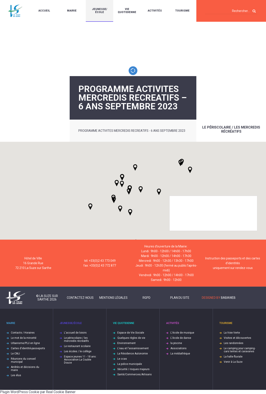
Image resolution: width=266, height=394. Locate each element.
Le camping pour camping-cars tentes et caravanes (239, 350)
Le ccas (122, 358)
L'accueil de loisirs (75, 332)
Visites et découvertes (237, 337)
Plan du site (179, 297)
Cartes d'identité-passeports (28, 348)
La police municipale (129, 364)
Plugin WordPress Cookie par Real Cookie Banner (38, 392)
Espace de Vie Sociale (130, 332)
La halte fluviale (233, 356)
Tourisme (182, 10)
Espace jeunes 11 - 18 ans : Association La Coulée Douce (80, 359)
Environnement (126, 343)
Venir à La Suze (233, 361)
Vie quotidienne (127, 11)
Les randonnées (233, 343)
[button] (140, 189)
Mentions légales (113, 297)
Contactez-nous (80, 297)
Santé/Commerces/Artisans (134, 374)
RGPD (146, 297)
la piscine (176, 343)
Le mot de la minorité (23, 337)
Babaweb (228, 297)
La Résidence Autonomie (132, 353)
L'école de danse (180, 337)
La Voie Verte (232, 332)
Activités (155, 10)
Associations (178, 348)
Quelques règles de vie (131, 337)
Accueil (44, 10)
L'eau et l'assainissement (133, 348)
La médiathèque (180, 353)
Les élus (16, 375)
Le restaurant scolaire (77, 346)
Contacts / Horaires (23, 332)
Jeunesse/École (99, 11)
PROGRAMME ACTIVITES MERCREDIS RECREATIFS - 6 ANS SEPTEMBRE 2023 (131, 130)
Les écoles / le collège (77, 351)
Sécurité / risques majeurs (133, 369)
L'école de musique (182, 332)
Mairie (72, 10)
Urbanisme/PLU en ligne (25, 343)
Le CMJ (15, 353)
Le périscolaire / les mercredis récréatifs (231, 129)
